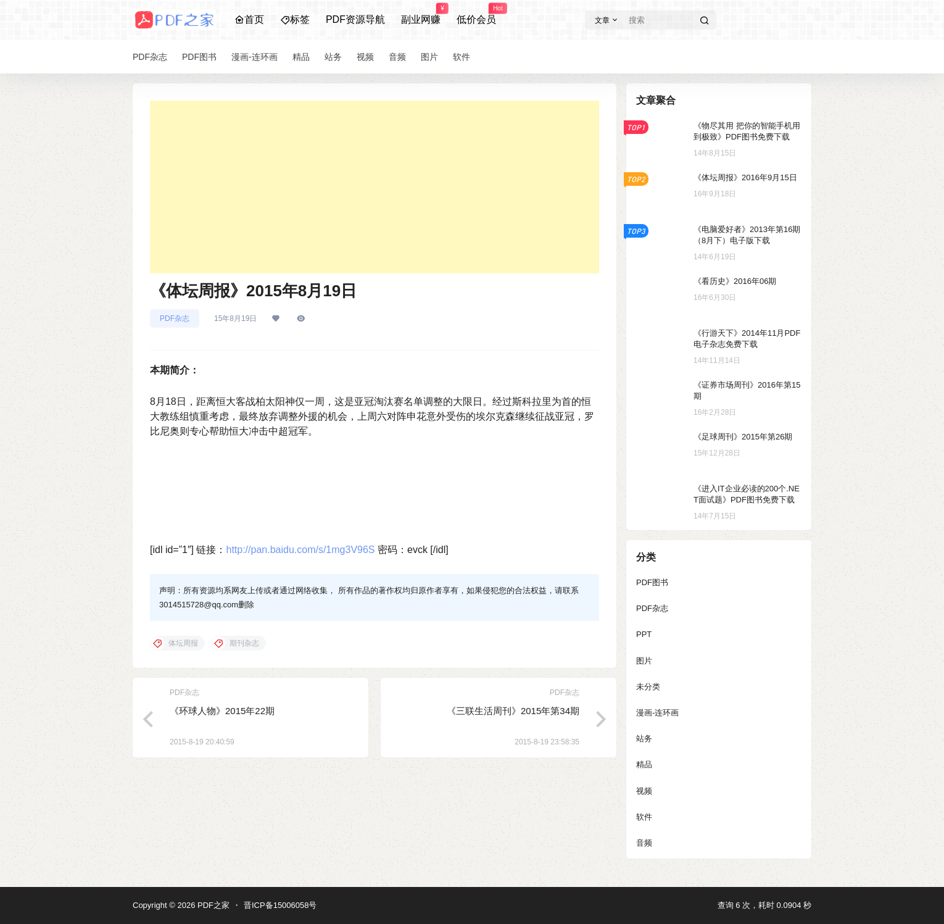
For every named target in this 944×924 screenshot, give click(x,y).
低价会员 (476, 14)
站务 (644, 738)
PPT (644, 634)
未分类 (648, 686)
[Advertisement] (374, 187)
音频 (644, 842)
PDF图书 (652, 582)
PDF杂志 (174, 318)
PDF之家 (212, 905)
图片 (644, 660)
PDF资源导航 (355, 19)
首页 (249, 19)
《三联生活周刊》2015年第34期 (513, 710)
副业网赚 (421, 14)
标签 (295, 19)
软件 (644, 817)
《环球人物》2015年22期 (222, 710)
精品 (644, 764)
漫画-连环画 (657, 712)
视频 (644, 791)
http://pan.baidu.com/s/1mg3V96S (300, 549)
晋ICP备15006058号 (280, 905)
